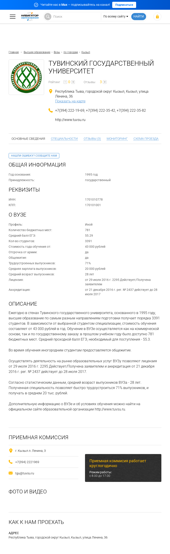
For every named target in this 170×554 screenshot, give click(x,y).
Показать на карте (70, 101)
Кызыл (85, 52)
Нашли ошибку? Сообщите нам (34, 155)
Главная (14, 52)
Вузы (57, 52)
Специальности (64, 138)
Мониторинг (117, 138)
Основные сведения (28, 138)
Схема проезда (145, 138)
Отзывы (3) (92, 138)
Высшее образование (37, 52)
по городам (71, 52)
